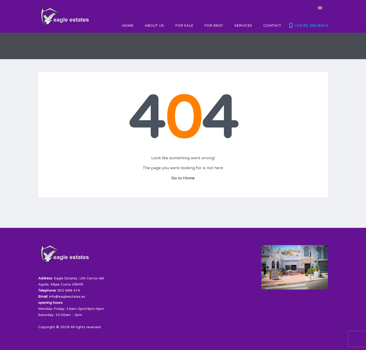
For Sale (184, 25)
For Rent (213, 25)
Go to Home (183, 178)
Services (243, 25)
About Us (154, 25)
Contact (272, 25)
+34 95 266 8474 (311, 25)
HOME (127, 25)
